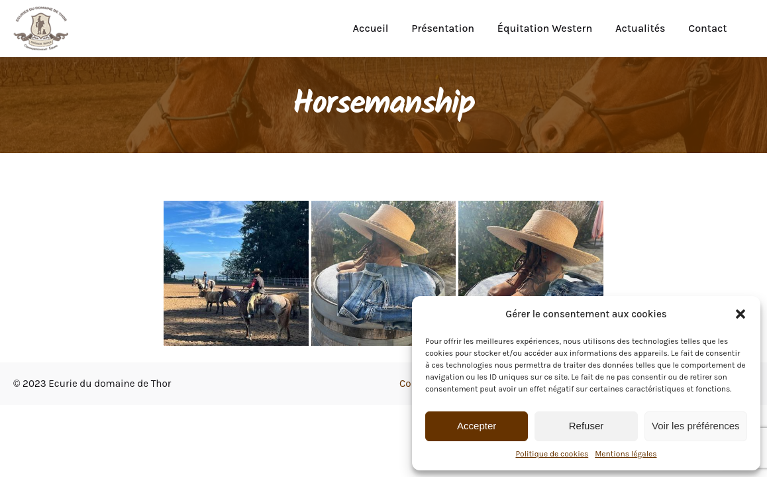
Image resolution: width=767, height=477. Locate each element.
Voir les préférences (696, 425)
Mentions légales (625, 453)
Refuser (586, 425)
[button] (740, 314)
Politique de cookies (551, 453)
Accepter (476, 425)
